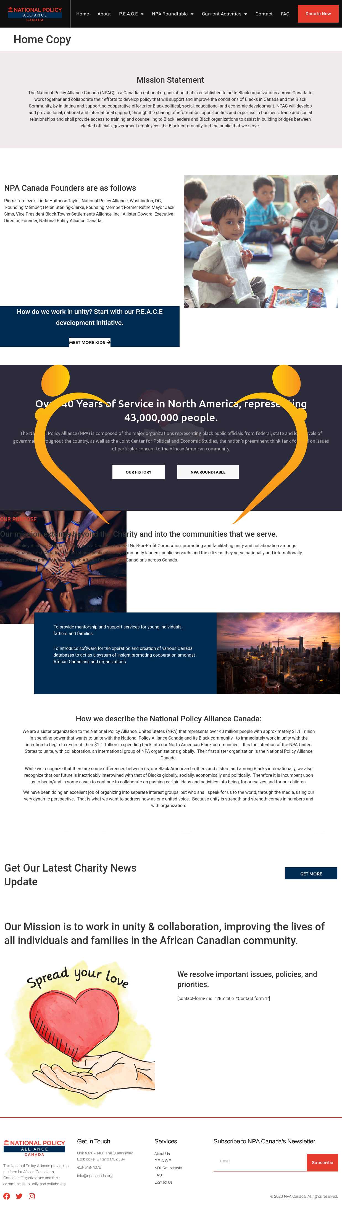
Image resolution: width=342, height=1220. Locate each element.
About (104, 14)
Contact (264, 14)
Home (82, 14)
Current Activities (224, 14)
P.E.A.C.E (131, 14)
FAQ (285, 14)
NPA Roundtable (173, 14)
